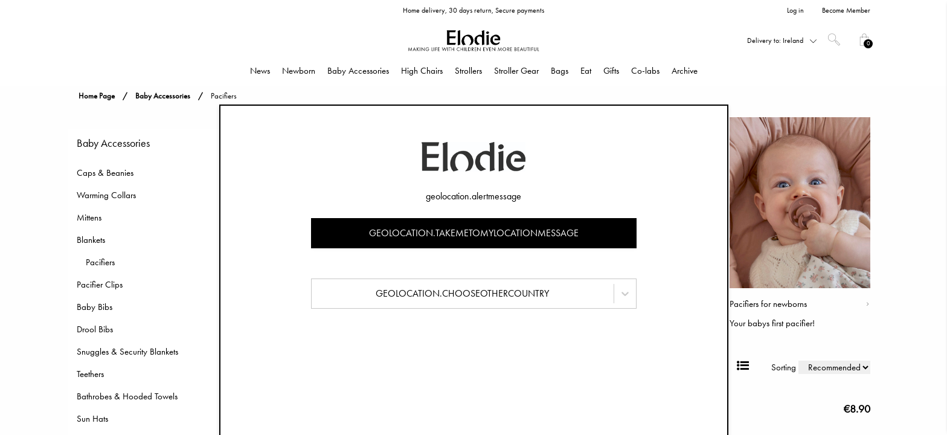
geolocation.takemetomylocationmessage (474, 233)
